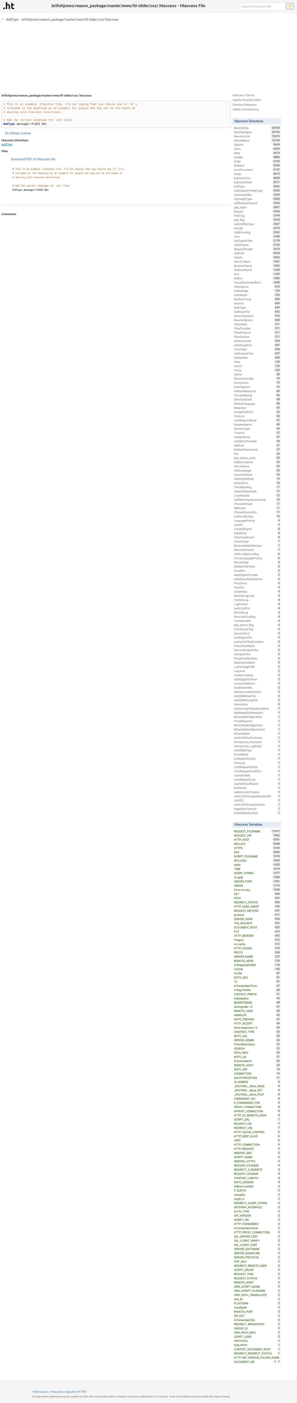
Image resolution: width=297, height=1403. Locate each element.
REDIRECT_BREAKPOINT (257, 1324)
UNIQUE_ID (257, 1328)
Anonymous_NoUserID (257, 742)
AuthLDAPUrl (257, 608)
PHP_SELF (257, 1261)
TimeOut (257, 433)
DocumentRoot (257, 474)
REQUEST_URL (257, 1123)
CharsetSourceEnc (257, 512)
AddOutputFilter (257, 353)
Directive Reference (245, 105)
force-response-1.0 (257, 1027)
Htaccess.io (41, 1391)
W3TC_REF (257, 1069)
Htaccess (57, 1391)
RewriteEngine (257, 132)
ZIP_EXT (257, 1316)
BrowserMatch (257, 266)
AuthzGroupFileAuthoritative (257, 708)
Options (257, 144)
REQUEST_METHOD (257, 910)
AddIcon (257, 445)
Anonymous (257, 383)
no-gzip (257, 877)
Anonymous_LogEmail (257, 746)
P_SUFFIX (257, 1190)
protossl (257, 915)
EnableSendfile (257, 687)
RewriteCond (257, 136)
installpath (257, 1307)
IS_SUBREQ (257, 1082)
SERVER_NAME (257, 956)
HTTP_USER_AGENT (257, 906)
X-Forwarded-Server (257, 1228)
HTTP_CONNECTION (257, 1144)
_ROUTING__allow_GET (257, 1090)
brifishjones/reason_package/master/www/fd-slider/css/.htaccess (70, 19)
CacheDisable (257, 621)
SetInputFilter (257, 654)
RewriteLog (257, 612)
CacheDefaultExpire (257, 784)
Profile (257, 973)
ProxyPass (257, 583)
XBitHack (257, 508)
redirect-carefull (257, 1186)
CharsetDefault (257, 504)
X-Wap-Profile (257, 990)
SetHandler (257, 357)
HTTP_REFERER (257, 935)
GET (257, 894)
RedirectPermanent (257, 449)
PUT (257, 931)
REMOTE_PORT (257, 1311)
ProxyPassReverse (257, 658)
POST (257, 898)
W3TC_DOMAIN (257, 1182)
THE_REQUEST (257, 923)
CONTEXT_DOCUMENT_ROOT (257, 1349)
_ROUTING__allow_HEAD (257, 1086)
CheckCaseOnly (257, 629)
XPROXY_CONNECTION (257, 1111)
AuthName (257, 295)
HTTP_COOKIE (257, 948)
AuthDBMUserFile (257, 696)
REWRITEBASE (257, 1002)
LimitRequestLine (257, 779)
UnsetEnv (257, 570)
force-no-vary (257, 890)
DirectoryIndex (257, 195)
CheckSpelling (257, 487)
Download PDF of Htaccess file (33, 159)
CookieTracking (257, 675)
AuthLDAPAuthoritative (257, 738)
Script (257, 174)
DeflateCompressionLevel (257, 499)
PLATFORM (257, 1303)
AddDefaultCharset (257, 203)
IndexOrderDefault (257, 491)
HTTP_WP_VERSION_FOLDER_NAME (257, 1358)
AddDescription (257, 462)
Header (257, 157)
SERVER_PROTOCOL (257, 1257)
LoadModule (257, 495)
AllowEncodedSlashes (257, 692)
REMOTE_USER (257, 1011)
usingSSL (257, 1194)
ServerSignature (257, 316)
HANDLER (257, 1015)
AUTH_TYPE (257, 1211)
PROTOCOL (257, 1341)
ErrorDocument (257, 169)
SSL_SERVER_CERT (257, 1236)
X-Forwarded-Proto (257, 986)
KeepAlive (257, 408)
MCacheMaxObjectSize (257, 725)
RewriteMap (257, 562)
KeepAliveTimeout (257, 809)
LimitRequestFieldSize (257, 771)
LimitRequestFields (257, 767)
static (257, 864)
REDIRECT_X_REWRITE (257, 1169)
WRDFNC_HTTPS (257, 1161)
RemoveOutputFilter (257, 650)
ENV (257, 852)
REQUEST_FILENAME (257, 831)
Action (257, 366)
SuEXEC (257, 800)
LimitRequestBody (257, 420)
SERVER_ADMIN (257, 1040)
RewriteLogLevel (257, 596)
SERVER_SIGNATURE (257, 1253)
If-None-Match (257, 1061)
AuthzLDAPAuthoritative (257, 641)
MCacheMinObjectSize (257, 717)
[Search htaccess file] (262, 6)
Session (257, 303)
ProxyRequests (257, 721)
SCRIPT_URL (257, 1119)
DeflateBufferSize (257, 758)
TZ (257, 981)
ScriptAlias (257, 591)
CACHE (257, 969)
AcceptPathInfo (257, 412)
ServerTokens (257, 261)
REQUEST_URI (257, 835)
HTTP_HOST (257, 839)
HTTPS (257, 848)
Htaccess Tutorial (243, 95)
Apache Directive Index (247, 100)
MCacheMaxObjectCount (257, 729)
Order (257, 161)
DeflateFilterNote (257, 566)
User (257, 236)
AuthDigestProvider (257, 575)
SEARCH (257, 1048)
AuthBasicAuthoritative (257, 579)
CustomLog (257, 600)
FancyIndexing (257, 395)
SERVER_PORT (257, 881)
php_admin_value (257, 458)
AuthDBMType (257, 750)
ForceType (257, 349)
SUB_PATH (257, 1345)
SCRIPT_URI (257, 1220)
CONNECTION (257, 1073)
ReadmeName (257, 424)
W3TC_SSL (257, 1036)
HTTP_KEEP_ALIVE (257, 1136)
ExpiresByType (257, 199)
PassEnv (257, 587)
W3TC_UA (257, 1057)
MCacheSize (257, 733)
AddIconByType (257, 516)
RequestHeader (257, 249)
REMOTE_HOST (257, 1065)
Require (257, 211)
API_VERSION (257, 1215)
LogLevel (257, 671)
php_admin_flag (257, 625)
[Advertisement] (148, 55)
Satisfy (257, 257)
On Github (12, 133)
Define (257, 374)
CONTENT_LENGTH (257, 1178)
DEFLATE (257, 844)
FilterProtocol (257, 332)
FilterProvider (257, 328)
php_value (257, 207)
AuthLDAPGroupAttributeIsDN (257, 796)
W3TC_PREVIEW (257, 1019)
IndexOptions (257, 387)
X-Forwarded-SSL (257, 1320)
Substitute (257, 533)
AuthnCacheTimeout (257, 792)
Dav (257, 454)
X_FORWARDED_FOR (257, 1103)
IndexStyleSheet (257, 479)
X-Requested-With (257, 965)
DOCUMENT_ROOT (257, 927)
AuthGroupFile (257, 345)
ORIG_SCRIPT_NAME (257, 1286)
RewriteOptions (257, 320)
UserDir (257, 525)
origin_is (257, 1199)
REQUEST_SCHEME (257, 1174)
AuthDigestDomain (257, 679)
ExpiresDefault (257, 182)
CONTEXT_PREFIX (257, 994)
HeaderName (257, 437)
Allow (257, 149)
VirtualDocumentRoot (257, 282)
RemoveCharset (257, 550)
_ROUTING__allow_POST (257, 1094)
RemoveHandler (257, 378)
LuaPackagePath (257, 667)
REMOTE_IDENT (257, 1282)
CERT (257, 1140)
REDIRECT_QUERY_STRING (257, 1203)
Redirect (257, 165)
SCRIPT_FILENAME (257, 856)
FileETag (257, 215)
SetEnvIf (257, 253)
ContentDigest (257, 529)
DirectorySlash (257, 399)
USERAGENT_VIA (257, 1098)
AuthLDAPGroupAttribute (257, 804)
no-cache (257, 944)
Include (257, 228)
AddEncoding (257, 232)
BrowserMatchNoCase (257, 545)
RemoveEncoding (257, 616)
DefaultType (257, 541)
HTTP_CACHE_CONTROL (257, 1132)
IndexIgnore (257, 286)
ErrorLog (257, 763)
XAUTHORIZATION (257, 1078)
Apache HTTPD (76, 1391)
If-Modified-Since (257, 1044)
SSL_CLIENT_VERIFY (257, 1240)
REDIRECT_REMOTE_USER (257, 1265)
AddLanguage (257, 470)
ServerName (257, 466)
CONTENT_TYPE (257, 1032)
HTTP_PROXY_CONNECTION (257, 1232)
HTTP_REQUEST (257, 1149)
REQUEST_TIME (257, 1274)
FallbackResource (257, 391)
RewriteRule (257, 128)
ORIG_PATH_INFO (257, 1332)
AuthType (257, 307)
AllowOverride (257, 341)
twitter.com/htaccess (246, 109)
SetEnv (257, 278)
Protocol (257, 416)
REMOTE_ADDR (257, 961)
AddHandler (257, 291)
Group (257, 370)
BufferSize (257, 788)
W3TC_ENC (257, 977)
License (25, 133)
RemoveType (257, 428)
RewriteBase (257, 140)
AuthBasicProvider (257, 441)
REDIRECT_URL (257, 1128)
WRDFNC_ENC (257, 1153)
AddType (12, 19)
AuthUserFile (257, 312)
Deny (257, 153)
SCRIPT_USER (257, 1336)
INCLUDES (257, 860)
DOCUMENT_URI (255, 1362)
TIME (257, 869)
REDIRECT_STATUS (257, 902)
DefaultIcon (257, 483)
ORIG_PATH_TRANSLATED (257, 1295)
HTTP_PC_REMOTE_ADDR (257, 1115)
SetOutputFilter (257, 240)
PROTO (257, 952)
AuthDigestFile (257, 637)
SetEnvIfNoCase (257, 224)
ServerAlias (257, 704)
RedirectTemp (257, 299)
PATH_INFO (257, 1052)
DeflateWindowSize (257, 813)
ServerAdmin (257, 633)
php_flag (257, 220)
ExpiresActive (257, 178)
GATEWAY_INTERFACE (257, 1207)
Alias (257, 362)
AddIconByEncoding (257, 554)
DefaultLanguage (257, 403)
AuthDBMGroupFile (257, 700)
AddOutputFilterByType (257, 190)
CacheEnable (257, 775)
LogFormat (257, 604)
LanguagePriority (257, 520)
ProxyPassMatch (257, 646)
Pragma (257, 940)
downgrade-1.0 (257, 1007)
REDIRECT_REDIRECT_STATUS (257, 1353)
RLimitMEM (257, 754)
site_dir (257, 1299)
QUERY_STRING (257, 873)
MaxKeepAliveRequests (257, 712)
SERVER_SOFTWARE (257, 1249)
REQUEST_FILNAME (257, 1165)
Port (257, 274)
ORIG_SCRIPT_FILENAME (257, 1291)
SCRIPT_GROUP (257, 1270)
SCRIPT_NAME (257, 1157)
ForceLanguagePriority (257, 558)
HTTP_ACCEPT (257, 1023)
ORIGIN (257, 885)
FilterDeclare (257, 337)
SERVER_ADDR (257, 919)
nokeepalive (257, 998)
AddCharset (257, 245)
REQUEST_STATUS (257, 1278)
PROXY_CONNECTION (257, 1107)
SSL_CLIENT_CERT (257, 1245)
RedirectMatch (257, 270)
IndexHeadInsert (257, 537)
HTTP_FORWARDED (257, 1224)
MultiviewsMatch (257, 662)
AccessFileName (257, 683)
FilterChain (257, 324)
